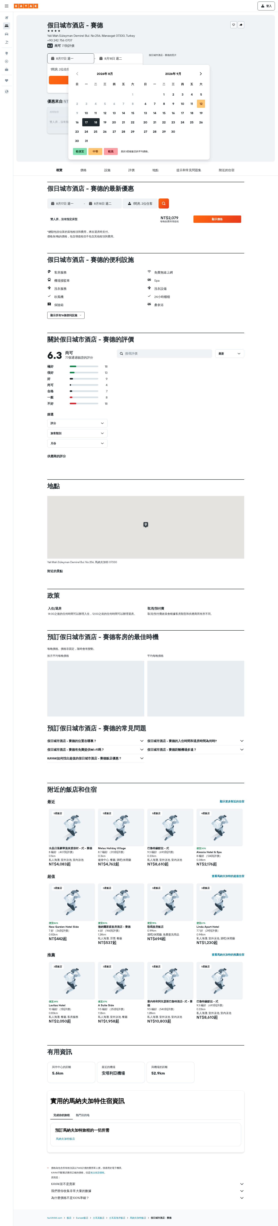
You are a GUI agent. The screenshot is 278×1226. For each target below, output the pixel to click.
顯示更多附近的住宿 (232, 801)
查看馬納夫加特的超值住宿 (228, 876)
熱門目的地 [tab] (82, 1115)
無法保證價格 (97, 1172)
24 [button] (86, 131)
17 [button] (86, 122)
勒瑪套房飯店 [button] (155, 926)
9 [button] (77, 113)
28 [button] (123, 131)
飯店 (69, 1217)
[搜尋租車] (7, 34)
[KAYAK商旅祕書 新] (7, 69)
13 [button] (114, 113)
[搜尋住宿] (7, 26)
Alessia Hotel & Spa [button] (209, 852)
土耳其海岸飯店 (117, 1217)
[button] (6, 6)
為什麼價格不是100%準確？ (147, 1198)
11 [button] (95, 113)
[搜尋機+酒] (7, 42)
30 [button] (77, 141)
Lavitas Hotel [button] (57, 1005)
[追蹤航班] (7, 61)
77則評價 (68, 46)
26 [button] (105, 131)
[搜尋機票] (7, 18)
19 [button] (104, 122)
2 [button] (77, 104)
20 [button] (114, 122)
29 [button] (132, 131)
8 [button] (133, 104)
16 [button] (77, 122)
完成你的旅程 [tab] (61, 1115)
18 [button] (95, 122)
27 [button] (114, 131)
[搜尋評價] (167, 353)
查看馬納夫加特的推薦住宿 (228, 954)
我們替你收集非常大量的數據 (147, 1191)
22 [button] (132, 122)
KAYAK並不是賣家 (147, 1184)
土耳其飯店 (98, 1217)
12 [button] (104, 113)
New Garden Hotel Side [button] (64, 926)
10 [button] (86, 113)
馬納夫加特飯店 (65, 1139)
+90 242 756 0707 (59, 40)
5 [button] (105, 104)
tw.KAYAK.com (54, 1217)
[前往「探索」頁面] (7, 53)
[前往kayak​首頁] (26, 6)
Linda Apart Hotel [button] (208, 926)
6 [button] (114, 104)
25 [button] (95, 131)
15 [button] (132, 113)
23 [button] (77, 131)
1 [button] (132, 94)
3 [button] (86, 104)
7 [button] (123, 104)
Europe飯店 (82, 1217)
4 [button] (96, 104)
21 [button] (123, 122)
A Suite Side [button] (106, 1005)
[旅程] (7, 80)
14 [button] (123, 113)
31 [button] (86, 141)
